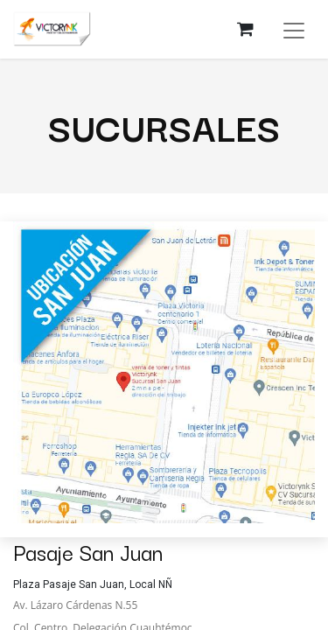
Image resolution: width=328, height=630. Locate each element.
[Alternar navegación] (294, 29)
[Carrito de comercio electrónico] (245, 29)
